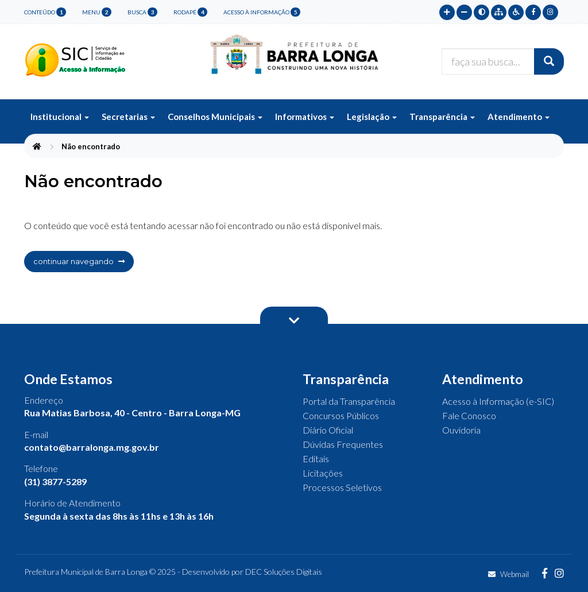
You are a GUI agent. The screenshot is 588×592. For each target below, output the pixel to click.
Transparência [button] (442, 116)
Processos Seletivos (342, 487)
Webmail (508, 574)
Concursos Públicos (341, 415)
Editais (316, 458)
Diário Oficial (328, 429)
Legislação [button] (372, 116)
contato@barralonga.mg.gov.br (91, 447)
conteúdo (45, 12)
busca (142, 12)
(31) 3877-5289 (55, 481)
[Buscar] (549, 61)
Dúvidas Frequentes (343, 444)
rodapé (190, 12)
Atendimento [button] (519, 116)
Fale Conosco (469, 415)
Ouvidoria (461, 429)
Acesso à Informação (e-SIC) (498, 401)
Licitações (323, 472)
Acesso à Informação (261, 12)
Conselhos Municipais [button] (215, 116)
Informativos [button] (304, 116)
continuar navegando (79, 261)
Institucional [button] (59, 116)
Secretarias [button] (128, 116)
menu (96, 12)
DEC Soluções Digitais (283, 571)
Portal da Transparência (349, 401)
